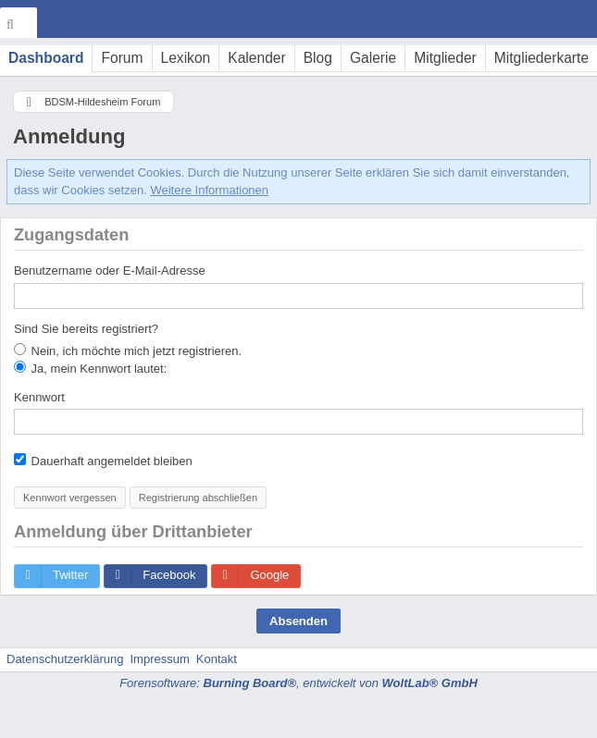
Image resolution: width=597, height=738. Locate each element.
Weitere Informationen (209, 190)
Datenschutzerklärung (64, 659)
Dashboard (45, 58)
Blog (318, 58)
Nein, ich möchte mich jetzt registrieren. (128, 350)
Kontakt (216, 659)
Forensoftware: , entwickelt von (298, 683)
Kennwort (39, 397)
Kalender (256, 58)
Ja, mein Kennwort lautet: (90, 368)
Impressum (159, 659)
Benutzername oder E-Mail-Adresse (109, 270)
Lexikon (186, 58)
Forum (122, 58)
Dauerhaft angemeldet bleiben (103, 460)
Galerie (373, 58)
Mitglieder (445, 58)
